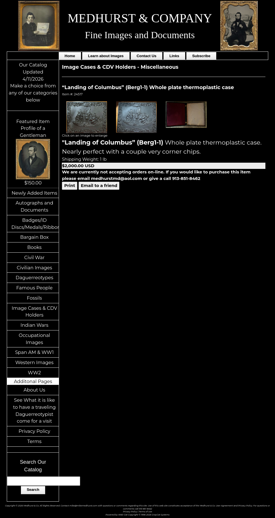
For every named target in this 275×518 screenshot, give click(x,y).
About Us (34, 390)
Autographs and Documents (34, 206)
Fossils (34, 298)
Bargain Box (34, 237)
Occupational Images (34, 338)
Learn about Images (106, 56)
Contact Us (146, 56)
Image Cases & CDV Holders (34, 311)
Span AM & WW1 (34, 352)
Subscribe (201, 56)
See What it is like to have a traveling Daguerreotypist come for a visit (34, 410)
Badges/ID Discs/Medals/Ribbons (35, 223)
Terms (34, 441)
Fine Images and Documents (140, 35)
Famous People (34, 288)
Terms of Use (145, 511)
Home (70, 56)
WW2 (34, 372)
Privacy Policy (34, 431)
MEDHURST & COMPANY (139, 18)
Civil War (34, 257)
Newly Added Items (34, 193)
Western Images (34, 362)
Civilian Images (34, 267)
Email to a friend (99, 185)
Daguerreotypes (34, 277)
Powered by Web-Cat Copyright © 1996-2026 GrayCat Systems (138, 514)
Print (69, 185)
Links (174, 56)
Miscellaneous (159, 67)
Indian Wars (34, 325)
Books (34, 247)
